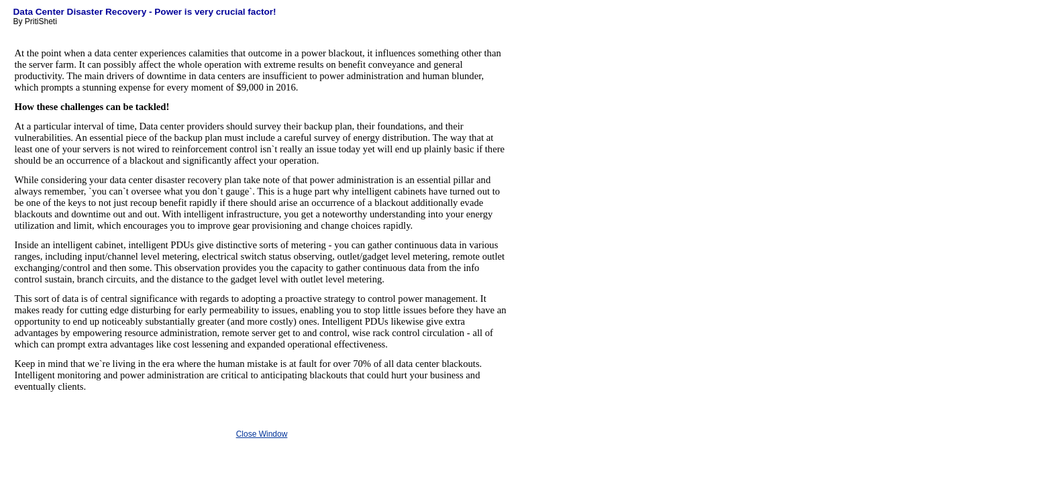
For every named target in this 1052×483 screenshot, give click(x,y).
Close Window (262, 434)
